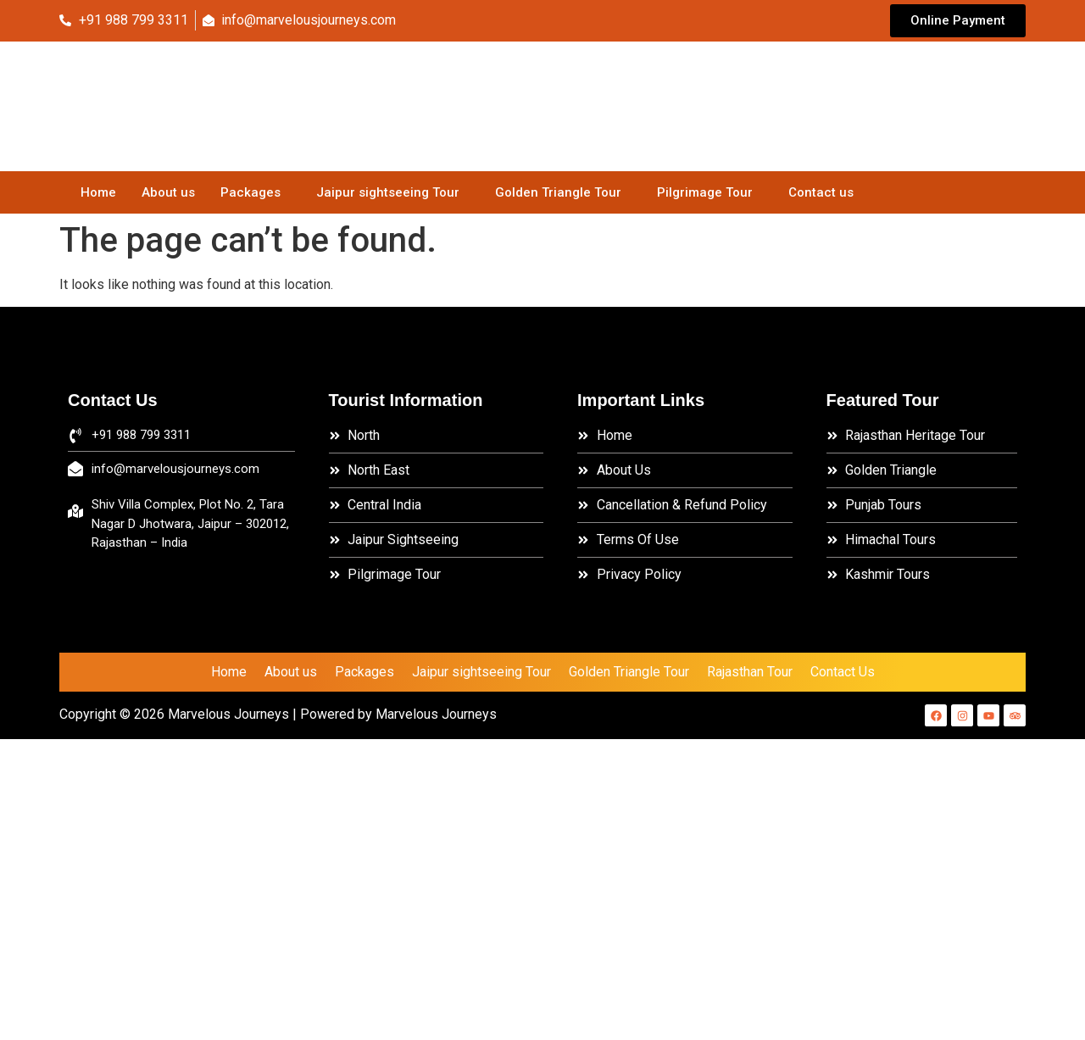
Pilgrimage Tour (705, 192)
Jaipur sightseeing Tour (387, 192)
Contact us (821, 192)
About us (168, 192)
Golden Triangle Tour (558, 192)
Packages (250, 192)
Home (98, 192)
